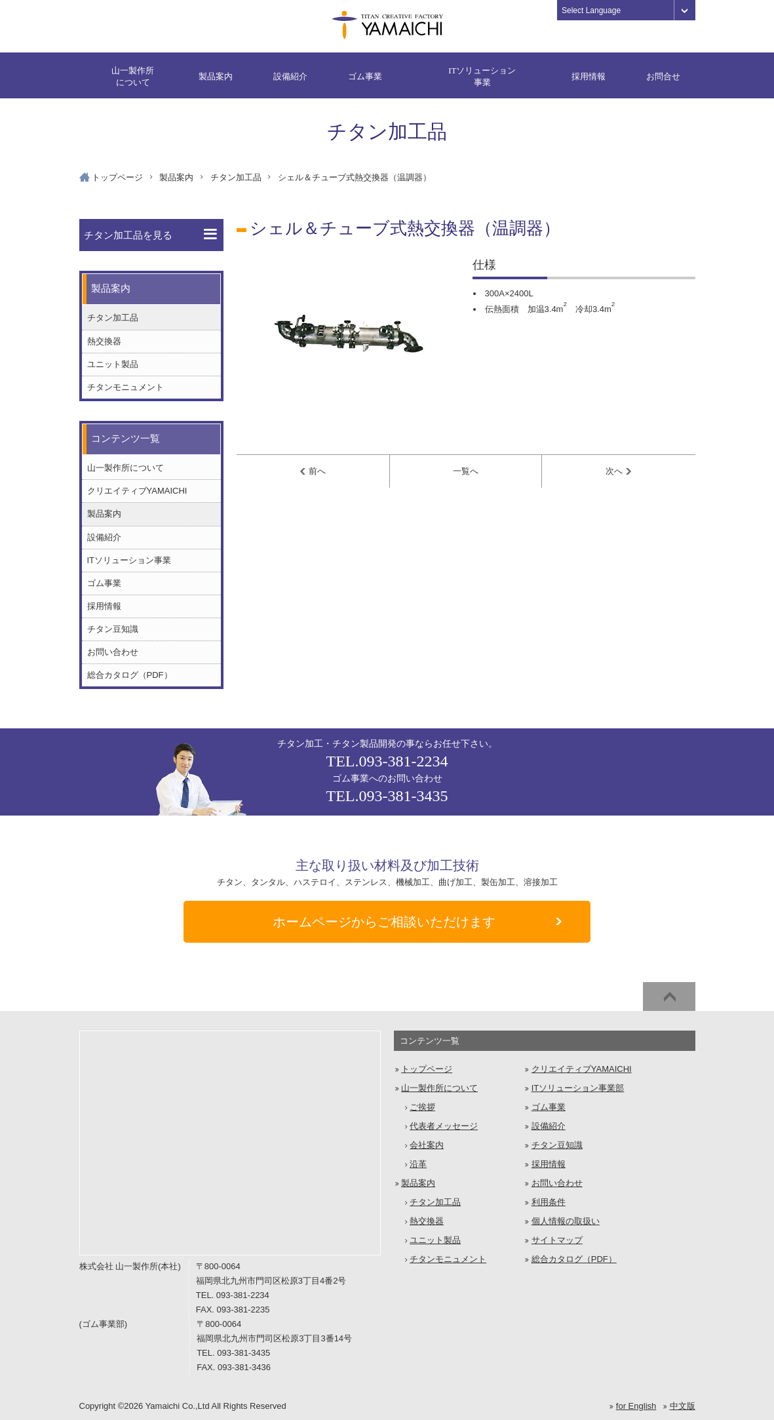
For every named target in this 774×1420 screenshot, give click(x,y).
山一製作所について (132, 76)
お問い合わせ (112, 652)
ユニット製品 (112, 364)
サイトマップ (557, 1240)
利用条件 (549, 1202)
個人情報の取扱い (566, 1221)
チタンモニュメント (125, 387)
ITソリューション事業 (482, 76)
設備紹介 (290, 76)
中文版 (682, 1406)
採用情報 (588, 76)
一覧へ (465, 471)
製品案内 (216, 76)
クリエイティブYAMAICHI (137, 491)
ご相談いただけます (417, 922)
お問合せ (663, 76)
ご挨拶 (422, 1107)
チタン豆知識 (112, 629)
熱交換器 (104, 341)
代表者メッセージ (444, 1126)
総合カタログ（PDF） (129, 675)
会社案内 (427, 1145)
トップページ (117, 177)
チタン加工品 (235, 177)
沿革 (418, 1164)
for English (636, 1406)
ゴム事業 (365, 76)
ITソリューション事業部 (578, 1088)
